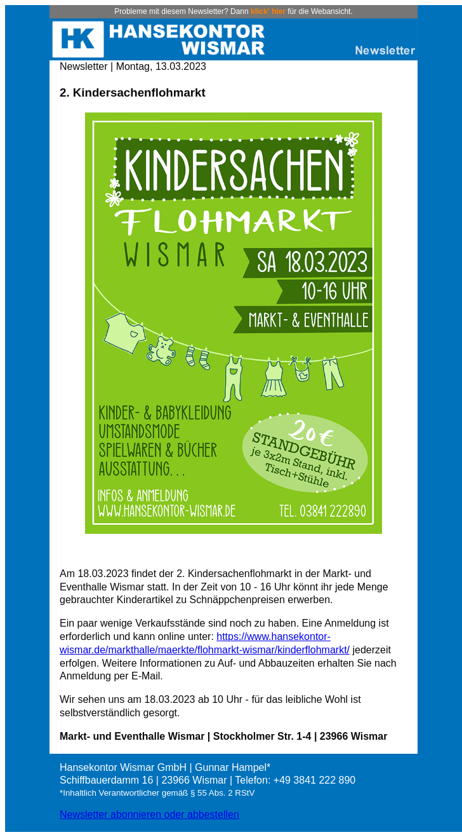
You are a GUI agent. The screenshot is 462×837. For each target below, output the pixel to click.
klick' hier (268, 11)
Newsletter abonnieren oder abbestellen (149, 814)
